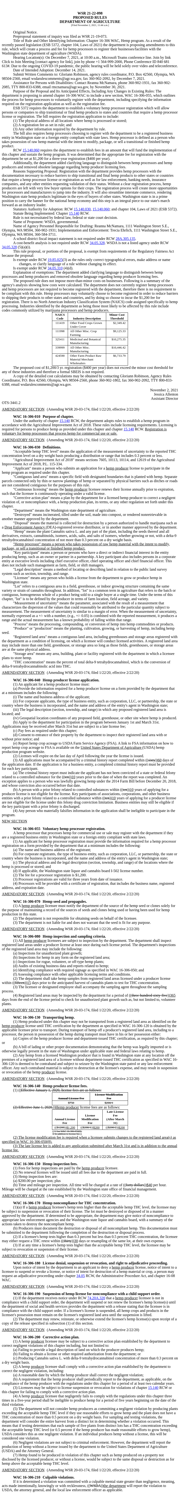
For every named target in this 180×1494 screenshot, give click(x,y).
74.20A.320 (96, 1298)
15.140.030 (82, 209)
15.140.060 (30, 150)
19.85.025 (55, 260)
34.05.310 (55, 268)
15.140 (74, 213)
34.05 (80, 1276)
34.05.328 (97, 243)
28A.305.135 (125, 239)
